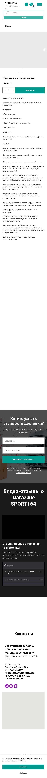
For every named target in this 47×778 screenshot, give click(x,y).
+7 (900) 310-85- (12, 6)
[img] (26, 4)
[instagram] (11, 686)
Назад (8, 26)
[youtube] (15, 686)
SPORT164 (11, 3)
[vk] (7, 686)
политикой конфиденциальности (28, 471)
